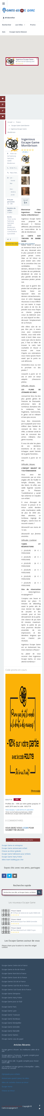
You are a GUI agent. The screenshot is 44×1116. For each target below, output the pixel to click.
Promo (33, 25)
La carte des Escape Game (12, 1106)
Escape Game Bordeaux (11, 1019)
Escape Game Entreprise (11, 993)
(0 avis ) (25, 152)
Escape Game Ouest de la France (14, 977)
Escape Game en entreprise (12, 845)
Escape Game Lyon (9, 1011)
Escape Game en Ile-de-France (13, 969)
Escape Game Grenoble (11, 1027)
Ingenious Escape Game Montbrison (29, 59)
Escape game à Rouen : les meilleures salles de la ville (20, 1050)
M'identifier (9, 18)
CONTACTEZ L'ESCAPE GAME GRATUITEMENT (12, 244)
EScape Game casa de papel (12, 1039)
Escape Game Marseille (10, 1031)
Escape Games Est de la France (14, 981)
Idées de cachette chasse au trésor (15, 1082)
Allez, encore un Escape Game (23, 840)
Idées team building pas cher (12, 859)
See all (25, 202)
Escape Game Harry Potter (12, 857)
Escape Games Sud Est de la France (15, 985)
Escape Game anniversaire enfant (14, 848)
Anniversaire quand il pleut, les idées (15, 1078)
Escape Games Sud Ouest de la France (16, 989)
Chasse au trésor (8, 1091)
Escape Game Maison (18, 32)
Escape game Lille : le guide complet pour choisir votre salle (20, 1062)
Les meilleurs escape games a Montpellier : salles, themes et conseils (21, 1067)
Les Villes (19, 25)
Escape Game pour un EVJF (12, 1001)
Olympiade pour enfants (11, 1074)
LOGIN (25, 828)
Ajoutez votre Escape (13, 10)
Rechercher (6, 25)
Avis (3, 32)
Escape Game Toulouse (11, 1015)
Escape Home (7, 1086)
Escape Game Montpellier (11, 1023)
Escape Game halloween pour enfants (16, 854)
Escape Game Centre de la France (14, 965)
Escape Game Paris (9, 1007)
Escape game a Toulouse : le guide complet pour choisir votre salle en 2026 (20, 1056)
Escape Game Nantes (10, 1035)
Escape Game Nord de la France (14, 973)
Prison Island (16, 911)
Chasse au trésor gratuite (11, 851)
